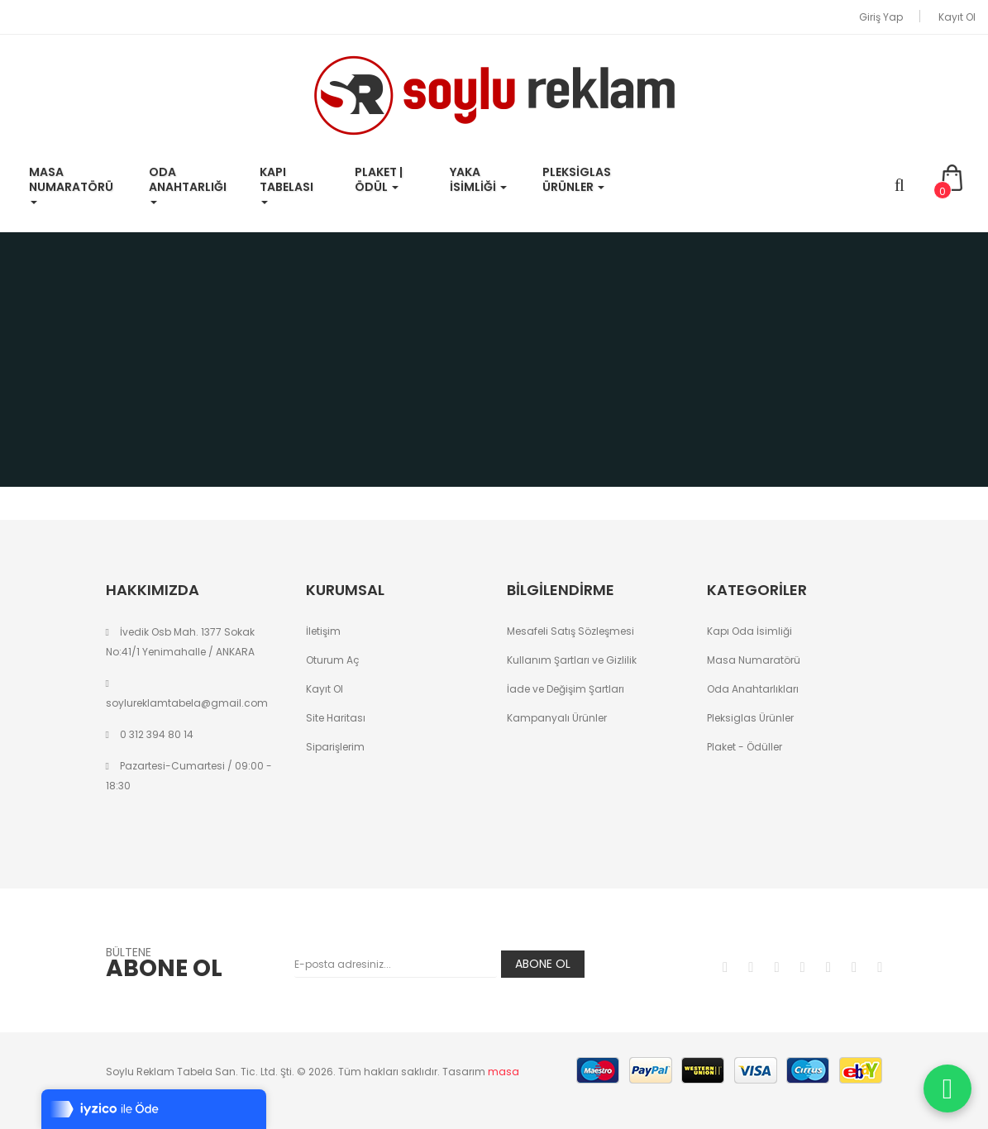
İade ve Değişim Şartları (565, 689)
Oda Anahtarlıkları (753, 689)
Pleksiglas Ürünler (750, 718)
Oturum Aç (333, 660)
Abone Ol (542, 963)
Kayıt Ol (957, 17)
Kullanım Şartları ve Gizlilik (572, 660)
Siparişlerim (335, 747)
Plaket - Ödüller (744, 747)
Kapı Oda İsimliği (749, 631)
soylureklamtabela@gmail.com (187, 703)
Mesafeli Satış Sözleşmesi (570, 631)
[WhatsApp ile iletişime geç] (947, 1088)
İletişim (323, 631)
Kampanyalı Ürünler (557, 718)
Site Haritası (335, 718)
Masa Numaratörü (753, 660)
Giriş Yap (881, 17)
